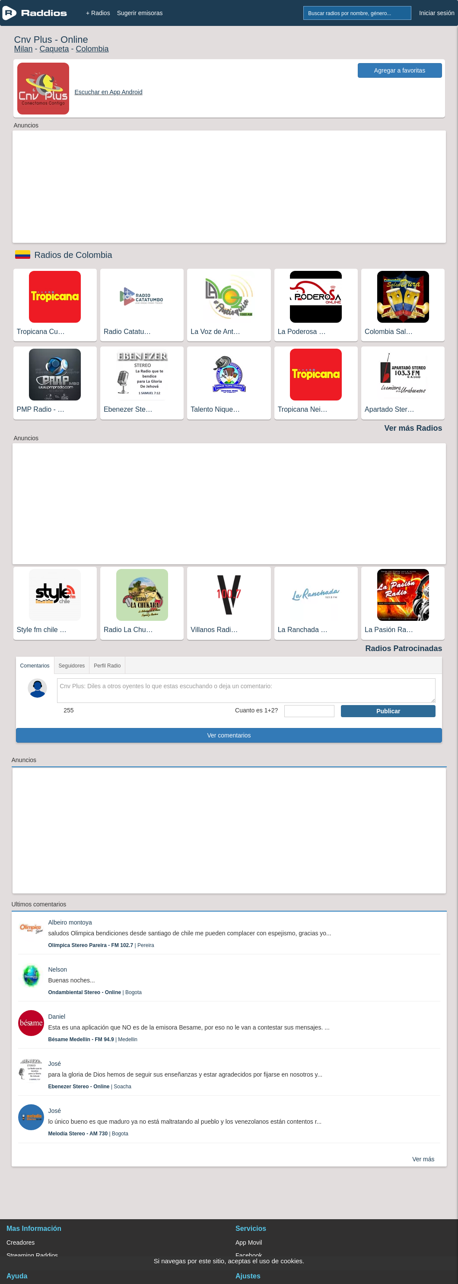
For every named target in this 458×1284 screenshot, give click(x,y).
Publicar (388, 711)
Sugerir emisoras (140, 13)
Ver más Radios (413, 428)
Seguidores (72, 666)
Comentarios (35, 666)
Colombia (92, 48)
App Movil (248, 1242)
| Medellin (93, 1039)
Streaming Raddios (32, 1255)
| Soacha (90, 1087)
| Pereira (101, 945)
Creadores (20, 1242)
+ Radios (98, 13)
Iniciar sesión (437, 13)
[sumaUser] (309, 711)
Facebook (248, 1255)
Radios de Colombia (73, 255)
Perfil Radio (107, 666)
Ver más (423, 1159)
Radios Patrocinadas (403, 648)
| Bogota (95, 992)
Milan (23, 48)
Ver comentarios (229, 735)
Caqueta (54, 48)
